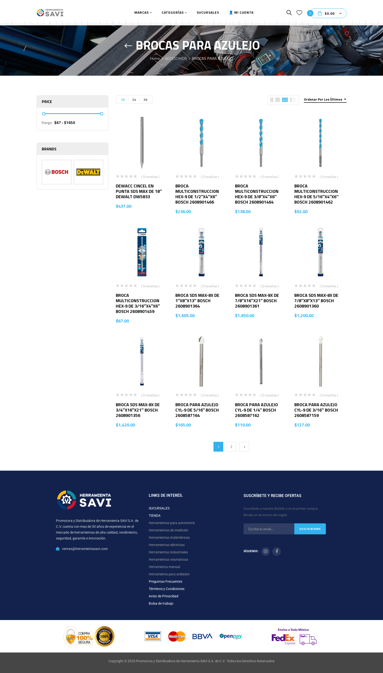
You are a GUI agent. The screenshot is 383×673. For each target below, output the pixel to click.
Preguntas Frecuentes (165, 581)
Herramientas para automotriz (172, 523)
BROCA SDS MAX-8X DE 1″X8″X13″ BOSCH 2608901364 (197, 300)
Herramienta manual (164, 567)
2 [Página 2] (231, 446)
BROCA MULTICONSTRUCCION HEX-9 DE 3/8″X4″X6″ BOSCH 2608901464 (256, 194)
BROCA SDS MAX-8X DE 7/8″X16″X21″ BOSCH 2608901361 (257, 300)
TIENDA (154, 516)
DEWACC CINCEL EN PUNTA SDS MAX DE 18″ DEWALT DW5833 (139, 191)
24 (134, 99)
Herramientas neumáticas (168, 559)
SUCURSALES (159, 508)
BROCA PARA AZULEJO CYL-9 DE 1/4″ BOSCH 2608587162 (256, 410)
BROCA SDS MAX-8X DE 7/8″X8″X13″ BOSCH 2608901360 (316, 300)
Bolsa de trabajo (161, 603)
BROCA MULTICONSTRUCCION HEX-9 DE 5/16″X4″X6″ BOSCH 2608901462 (316, 194)
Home (155, 58)
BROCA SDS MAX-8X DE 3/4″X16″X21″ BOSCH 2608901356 (138, 410)
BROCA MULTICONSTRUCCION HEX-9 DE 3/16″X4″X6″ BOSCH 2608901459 (138, 303)
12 (123, 99)
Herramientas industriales (168, 552)
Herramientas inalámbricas (169, 537)
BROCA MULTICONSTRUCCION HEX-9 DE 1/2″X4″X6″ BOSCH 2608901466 (197, 194)
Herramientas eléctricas (167, 545)
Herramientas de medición (168, 530)
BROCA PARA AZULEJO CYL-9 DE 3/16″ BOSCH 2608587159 (316, 410)
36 (145, 99)
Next (244, 447)
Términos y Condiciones (166, 589)
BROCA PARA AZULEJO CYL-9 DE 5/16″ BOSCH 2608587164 (197, 410)
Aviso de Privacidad (163, 596)
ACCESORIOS (176, 58)
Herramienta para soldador (169, 574)
